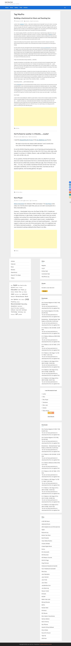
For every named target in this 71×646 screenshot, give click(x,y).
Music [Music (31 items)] (26, 296)
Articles (26, 7)
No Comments (35, 21)
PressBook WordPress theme (45, 644)
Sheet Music (14, 272)
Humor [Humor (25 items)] (16, 292)
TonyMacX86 (19, 84)
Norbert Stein (45, 607)
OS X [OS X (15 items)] (20, 299)
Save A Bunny (45, 621)
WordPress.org (45, 276)
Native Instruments (19, 203)
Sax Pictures (45, 624)
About (6, 7)
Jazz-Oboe (44, 582)
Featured (13, 264)
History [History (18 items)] (12, 291)
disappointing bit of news (26, 140)
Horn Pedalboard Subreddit (48, 568)
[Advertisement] (35, 116)
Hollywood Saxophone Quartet (49, 566)
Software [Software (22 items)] (13, 310)
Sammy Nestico (46, 619)
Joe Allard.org (45, 588)
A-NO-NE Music (46, 521)
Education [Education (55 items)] (14, 289)
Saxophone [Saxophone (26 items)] (14, 306)
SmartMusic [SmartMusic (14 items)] (22, 308)
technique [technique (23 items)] (24, 310)
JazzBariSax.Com (46, 585)
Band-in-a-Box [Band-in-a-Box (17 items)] (23, 285)
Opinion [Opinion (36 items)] (16, 299)
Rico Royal (45, 399)
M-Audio (44, 593)
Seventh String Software (48, 627)
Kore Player (18, 198)
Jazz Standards (46, 574)
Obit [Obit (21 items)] (12, 299)
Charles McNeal (46, 543)
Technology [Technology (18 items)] (20, 311)
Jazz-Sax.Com (9, 2)
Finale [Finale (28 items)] (22, 289)
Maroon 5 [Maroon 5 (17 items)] (13, 296)
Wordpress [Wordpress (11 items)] (13, 314)
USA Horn (44, 638)
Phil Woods (44, 613)
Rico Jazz (45, 405)
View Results (51, 416)
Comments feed (46, 274)
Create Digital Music (47, 546)
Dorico (43, 549)
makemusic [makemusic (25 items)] (25, 294)
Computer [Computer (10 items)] (20, 287)
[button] (70, 182)
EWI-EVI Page (45, 560)
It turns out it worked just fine (46, 47)
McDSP (43, 596)
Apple (43, 529)
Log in (43, 268)
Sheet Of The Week (16, 275)
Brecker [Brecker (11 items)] (17, 287)
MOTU (43, 605)
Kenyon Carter (45, 591)
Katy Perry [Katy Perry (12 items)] (17, 294)
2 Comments (34, 200)
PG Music (44, 610)
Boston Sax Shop (46, 535)
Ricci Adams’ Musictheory (48, 616)
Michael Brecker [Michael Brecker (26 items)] (20, 296)
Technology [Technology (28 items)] (14, 312)
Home (11, 7)
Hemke (44, 408)
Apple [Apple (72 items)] (15, 285)
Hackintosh (22, 24)
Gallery (16, 7)
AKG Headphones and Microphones (51, 527)
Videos (12, 278)
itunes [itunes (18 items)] (25, 291)
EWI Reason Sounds (47, 557)
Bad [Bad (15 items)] (19, 285)
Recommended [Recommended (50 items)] (16, 304)
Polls (21, 7)
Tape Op (44, 635)
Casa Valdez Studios (47, 540)
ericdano (28, 21)
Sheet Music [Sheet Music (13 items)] (19, 306)
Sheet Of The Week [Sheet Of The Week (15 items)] (15, 308)
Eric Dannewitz (45, 552)
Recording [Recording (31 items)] (24, 304)
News (21, 192)
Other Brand (46, 410)
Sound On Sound (46, 633)
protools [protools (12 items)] (18, 301)
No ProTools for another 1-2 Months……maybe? (31, 134)
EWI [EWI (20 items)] (19, 289)
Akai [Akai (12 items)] (11, 285)
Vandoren (45, 402)
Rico (44, 396)
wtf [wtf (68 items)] (16, 314)
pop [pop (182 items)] (27, 299)
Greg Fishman (45, 563)
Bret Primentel (45, 538)
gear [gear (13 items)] (25, 289)
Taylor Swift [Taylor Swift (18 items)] (18, 310)
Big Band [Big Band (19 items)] (13, 287)
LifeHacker (50, 34)
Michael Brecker (46, 602)
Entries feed (45, 271)
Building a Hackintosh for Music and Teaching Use (32, 18)
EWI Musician (45, 554)
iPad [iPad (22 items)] (20, 292)
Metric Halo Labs (46, 599)
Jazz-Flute (44, 580)
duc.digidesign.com (42, 140)
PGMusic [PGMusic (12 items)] (23, 299)
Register (44, 265)
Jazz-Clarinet (45, 577)
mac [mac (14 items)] (20, 294)
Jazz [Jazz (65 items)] (12, 294)
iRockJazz (44, 571)
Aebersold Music (46, 524)
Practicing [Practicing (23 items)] (13, 301)
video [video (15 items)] (25, 311)
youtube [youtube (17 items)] (20, 314)
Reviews (13, 269)
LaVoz (44, 394)
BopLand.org (45, 532)
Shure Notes (45, 630)
